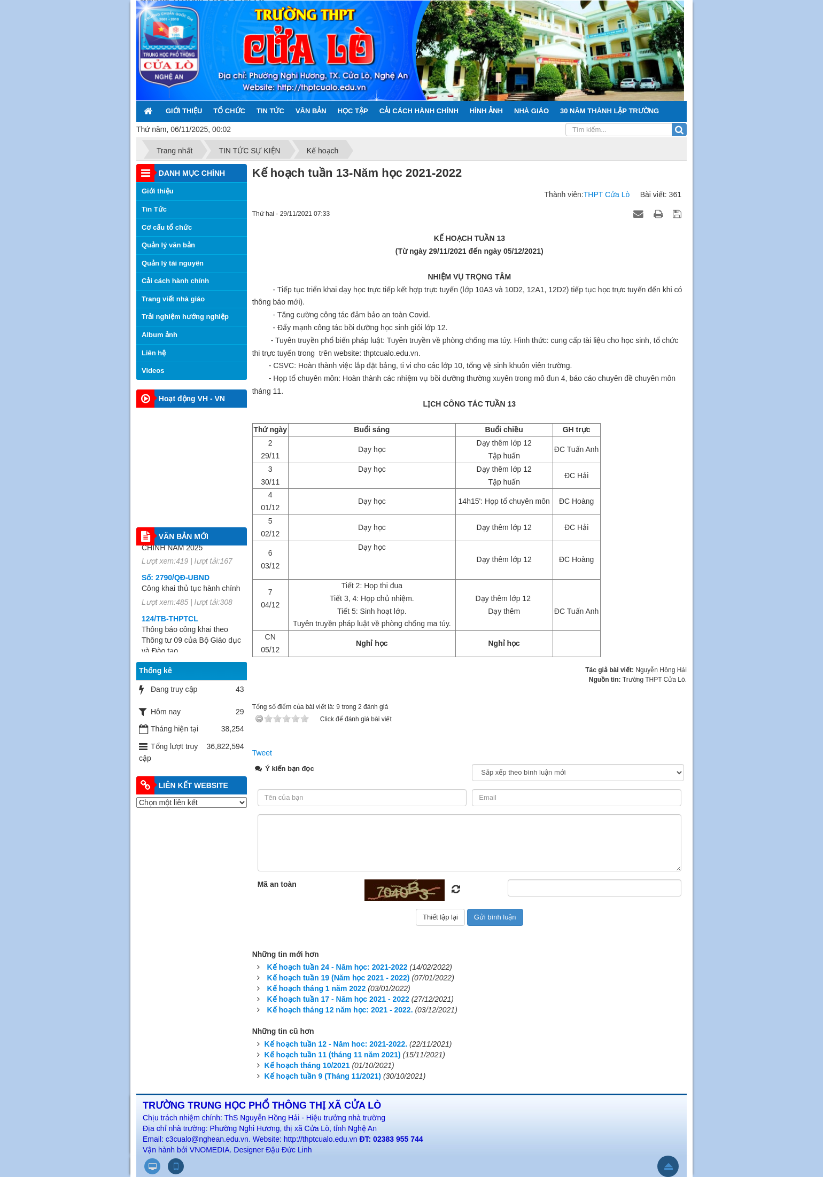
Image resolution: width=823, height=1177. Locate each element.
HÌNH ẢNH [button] (486, 111)
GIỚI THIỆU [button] (184, 111)
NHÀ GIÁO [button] (531, 111)
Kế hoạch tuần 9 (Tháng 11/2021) (323, 1076)
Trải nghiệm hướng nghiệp (185, 317)
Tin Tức (154, 209)
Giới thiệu (158, 191)
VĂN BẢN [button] (311, 111)
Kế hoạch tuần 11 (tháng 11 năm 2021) (333, 1054)
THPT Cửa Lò (607, 194)
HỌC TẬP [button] (353, 111)
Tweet (262, 753)
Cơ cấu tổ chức (167, 227)
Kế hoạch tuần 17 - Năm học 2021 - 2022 (338, 999)
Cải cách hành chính (175, 281)
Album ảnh (159, 335)
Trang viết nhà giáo (173, 299)
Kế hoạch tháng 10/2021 (307, 1065)
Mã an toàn (277, 884)
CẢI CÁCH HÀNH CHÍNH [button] (419, 111)
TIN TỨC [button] (270, 111)
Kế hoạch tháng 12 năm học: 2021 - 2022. (340, 1009)
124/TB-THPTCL (170, 626)
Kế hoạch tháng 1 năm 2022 (316, 988)
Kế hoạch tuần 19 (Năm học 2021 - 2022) (338, 977)
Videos (153, 371)
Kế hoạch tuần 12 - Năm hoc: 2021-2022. (336, 1044)
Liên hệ (154, 353)
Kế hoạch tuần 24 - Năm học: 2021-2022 (337, 967)
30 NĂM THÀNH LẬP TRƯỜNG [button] (609, 111)
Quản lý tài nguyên (173, 263)
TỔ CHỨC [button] (229, 111)
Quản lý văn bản (168, 245)
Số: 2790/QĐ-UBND (175, 585)
